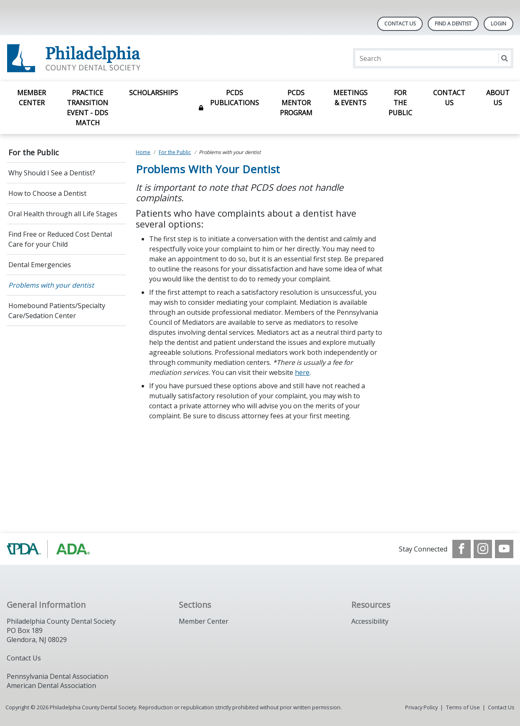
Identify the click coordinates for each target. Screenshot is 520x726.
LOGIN (498, 23)
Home (143, 152)
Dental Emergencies (39, 264)
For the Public (400, 102)
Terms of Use (463, 707)
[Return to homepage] (115, 58)
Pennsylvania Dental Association (57, 676)
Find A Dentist (453, 23)
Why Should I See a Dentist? (51, 172)
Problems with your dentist (51, 285)
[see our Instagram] (483, 549)
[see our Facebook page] (461, 549)
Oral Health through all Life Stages (62, 213)
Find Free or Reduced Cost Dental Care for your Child (60, 239)
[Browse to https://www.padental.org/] (49, 549)
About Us (498, 97)
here (302, 372)
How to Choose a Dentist (47, 193)
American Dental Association (51, 685)
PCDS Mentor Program (296, 102)
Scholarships (153, 92)
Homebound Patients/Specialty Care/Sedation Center (56, 310)
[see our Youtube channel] (504, 549)
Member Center (31, 97)
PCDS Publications (234, 97)
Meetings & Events (350, 97)
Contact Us (400, 23)
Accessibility (369, 621)
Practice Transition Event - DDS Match (87, 107)
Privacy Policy (421, 707)
